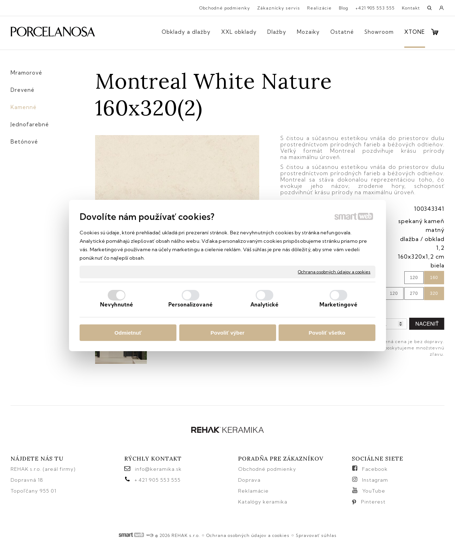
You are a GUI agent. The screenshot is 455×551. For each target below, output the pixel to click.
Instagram (375, 480)
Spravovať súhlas (316, 535)
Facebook (375, 469)
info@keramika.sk (158, 469)
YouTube (373, 491)
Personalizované (190, 304)
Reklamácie (254, 491)
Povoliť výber (227, 333)
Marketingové (338, 304)
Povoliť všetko (327, 333)
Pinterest (373, 502)
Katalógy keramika (262, 502)
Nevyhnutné (116, 304)
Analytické (264, 304)
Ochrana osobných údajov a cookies (334, 271)
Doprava (249, 480)
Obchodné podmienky (267, 469)
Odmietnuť (128, 333)
